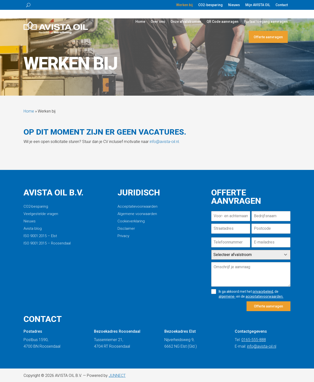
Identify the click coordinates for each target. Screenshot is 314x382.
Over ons (158, 22)
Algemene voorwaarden (137, 214)
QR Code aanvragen (222, 22)
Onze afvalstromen (185, 22)
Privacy (123, 236)
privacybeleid (263, 291)
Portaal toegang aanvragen (266, 22)
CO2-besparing (210, 5)
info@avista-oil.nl (164, 141)
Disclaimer (126, 229)
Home (140, 22)
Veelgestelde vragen (41, 214)
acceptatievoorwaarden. (264, 296)
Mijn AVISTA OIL (257, 5)
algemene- (227, 296)
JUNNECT (117, 374)
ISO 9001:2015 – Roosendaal (47, 243)
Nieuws (234, 5)
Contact (281, 5)
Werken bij (184, 5)
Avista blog (33, 229)
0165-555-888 (253, 338)
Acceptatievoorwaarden (137, 207)
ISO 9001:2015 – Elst (40, 236)
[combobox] (250, 255)
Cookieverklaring (131, 221)
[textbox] (246, 254)
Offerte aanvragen (268, 37)
